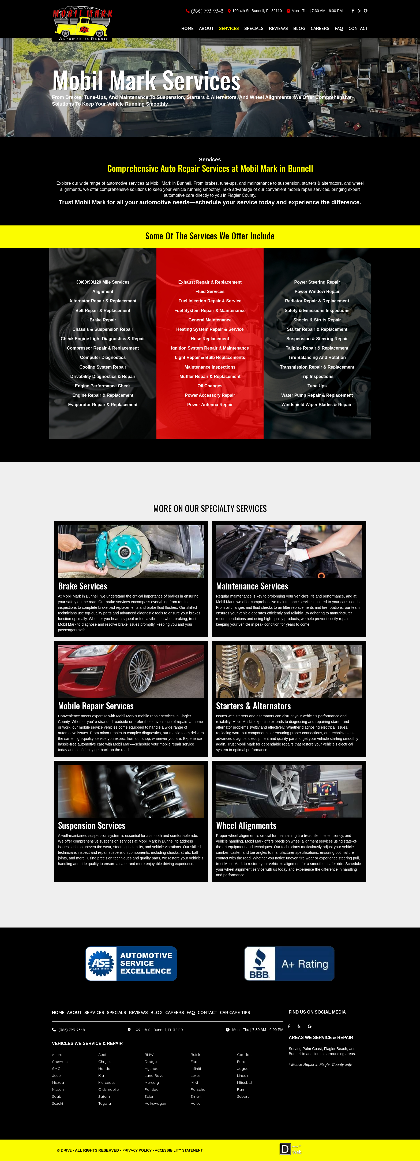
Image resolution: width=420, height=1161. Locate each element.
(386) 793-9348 (207, 11)
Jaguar (243, 1068)
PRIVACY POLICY (137, 1150)
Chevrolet (60, 1061)
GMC (56, 1068)
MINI (194, 1082)
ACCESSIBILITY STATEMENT (179, 1150)
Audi (102, 1054)
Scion (149, 1096)
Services (229, 28)
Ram (241, 1089)
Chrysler (105, 1061)
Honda (104, 1068)
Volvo (196, 1103)
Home (187, 28)
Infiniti (196, 1068)
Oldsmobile (108, 1089)
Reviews (278, 28)
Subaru (243, 1096)
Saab (56, 1096)
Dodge (151, 1061)
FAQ (339, 28)
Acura (57, 1054)
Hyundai (152, 1068)
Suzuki (57, 1103)
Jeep (56, 1075)
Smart (196, 1096)
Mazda (58, 1082)
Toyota (104, 1103)
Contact (358, 28)
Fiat (194, 1061)
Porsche (198, 1089)
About (206, 28)
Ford (241, 1061)
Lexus (196, 1075)
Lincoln (243, 1075)
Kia (101, 1075)
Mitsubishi (245, 1082)
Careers (320, 28)
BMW (149, 1054)
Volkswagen (155, 1103)
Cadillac (244, 1054)
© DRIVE (64, 1150)
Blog (299, 28)
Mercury (152, 1082)
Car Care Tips (235, 1012)
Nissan (58, 1089)
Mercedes (106, 1082)
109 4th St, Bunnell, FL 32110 (158, 1029)
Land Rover (155, 1075)
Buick (195, 1054)
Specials (254, 28)
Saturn (104, 1096)
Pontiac (151, 1089)
